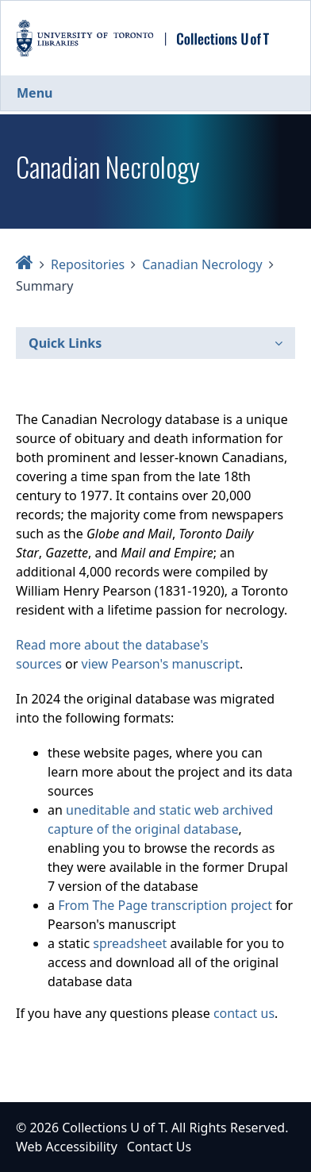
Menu (34, 93)
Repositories (88, 264)
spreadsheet (130, 943)
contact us (244, 1013)
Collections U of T (113, 1127)
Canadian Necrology (202, 264)
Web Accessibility (66, 1146)
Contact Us (159, 1146)
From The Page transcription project (165, 905)
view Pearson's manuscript (161, 664)
